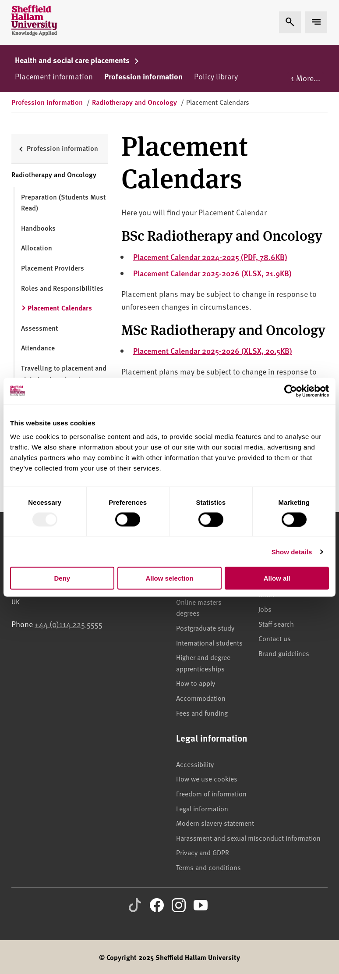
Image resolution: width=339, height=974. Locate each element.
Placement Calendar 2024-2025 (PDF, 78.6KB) (210, 256)
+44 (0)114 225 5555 (68, 623)
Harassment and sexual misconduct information (248, 837)
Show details (292, 551)
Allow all (277, 578)
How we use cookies (206, 778)
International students (209, 642)
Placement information (54, 76)
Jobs (265, 609)
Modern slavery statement (215, 823)
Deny (62, 578)
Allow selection (169, 578)
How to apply (195, 683)
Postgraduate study (205, 627)
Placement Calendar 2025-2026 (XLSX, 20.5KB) (212, 350)
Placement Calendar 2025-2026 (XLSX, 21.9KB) (212, 273)
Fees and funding (202, 712)
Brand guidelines (283, 653)
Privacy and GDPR (202, 852)
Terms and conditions (208, 867)
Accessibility (195, 764)
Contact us (274, 638)
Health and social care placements (77, 60)
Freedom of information (211, 793)
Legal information (202, 808)
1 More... (305, 77)
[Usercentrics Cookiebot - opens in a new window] (290, 390)
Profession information (143, 76)
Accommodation (201, 698)
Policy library (216, 76)
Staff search (276, 623)
